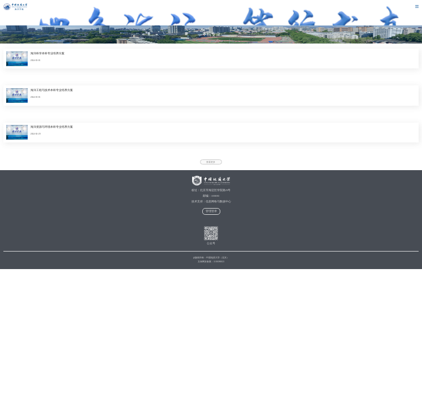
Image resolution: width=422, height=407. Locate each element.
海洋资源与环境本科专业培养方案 (52, 126)
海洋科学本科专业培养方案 (47, 53)
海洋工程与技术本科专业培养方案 (52, 90)
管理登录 (211, 211)
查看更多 (210, 162)
